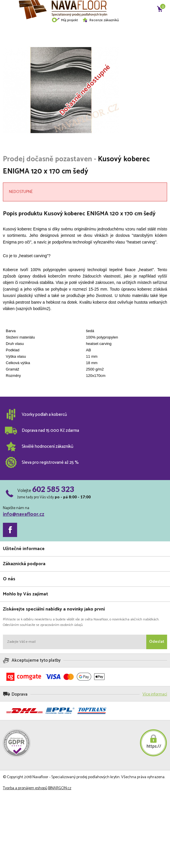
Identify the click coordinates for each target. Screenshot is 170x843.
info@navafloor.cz (23, 514)
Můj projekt (65, 20)
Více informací (154, 694)
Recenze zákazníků (100, 20)
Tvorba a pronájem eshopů (25, 788)
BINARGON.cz (59, 788)
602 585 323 (53, 489)
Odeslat (156, 641)
